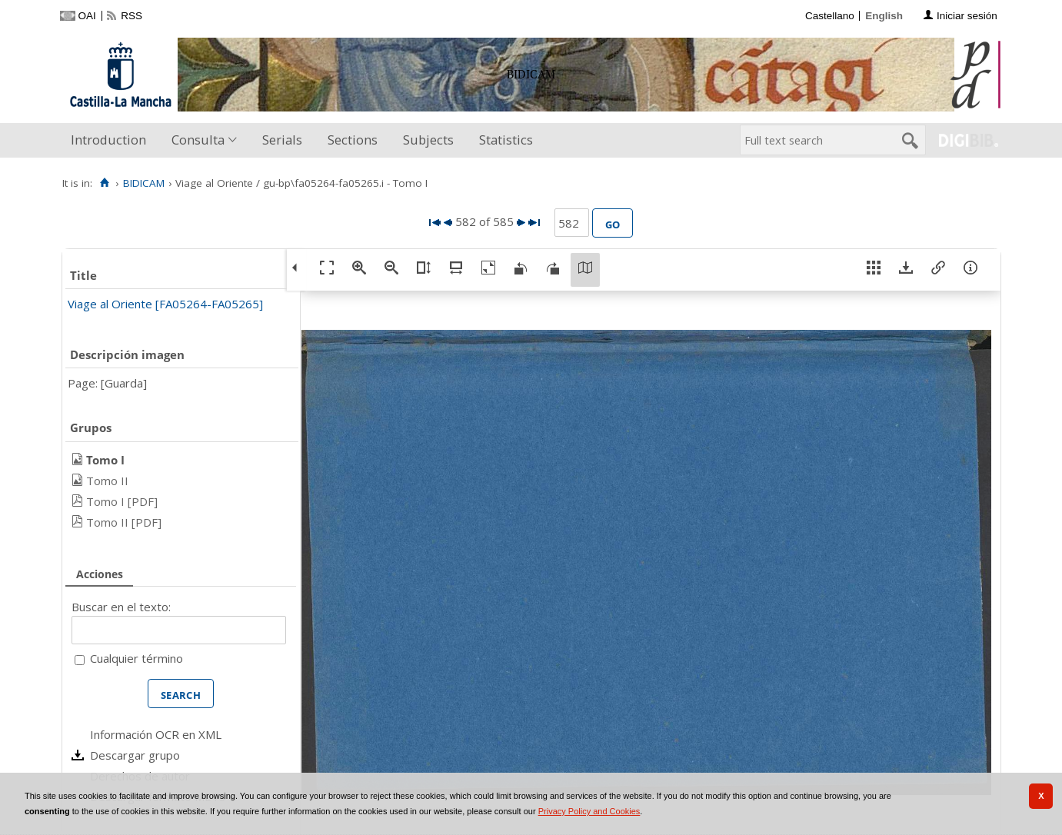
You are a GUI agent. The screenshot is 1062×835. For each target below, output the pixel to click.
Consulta (198, 139)
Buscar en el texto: (121, 606)
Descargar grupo (135, 755)
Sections (353, 139)
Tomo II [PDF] (123, 522)
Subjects (428, 139)
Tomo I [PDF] (122, 501)
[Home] (105, 183)
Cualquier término (136, 658)
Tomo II (107, 480)
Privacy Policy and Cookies (589, 811)
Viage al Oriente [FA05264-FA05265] (165, 303)
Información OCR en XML (155, 734)
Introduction (108, 139)
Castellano (829, 16)
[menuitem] (112, 140)
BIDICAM (144, 183)
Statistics (506, 139)
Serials (282, 139)
